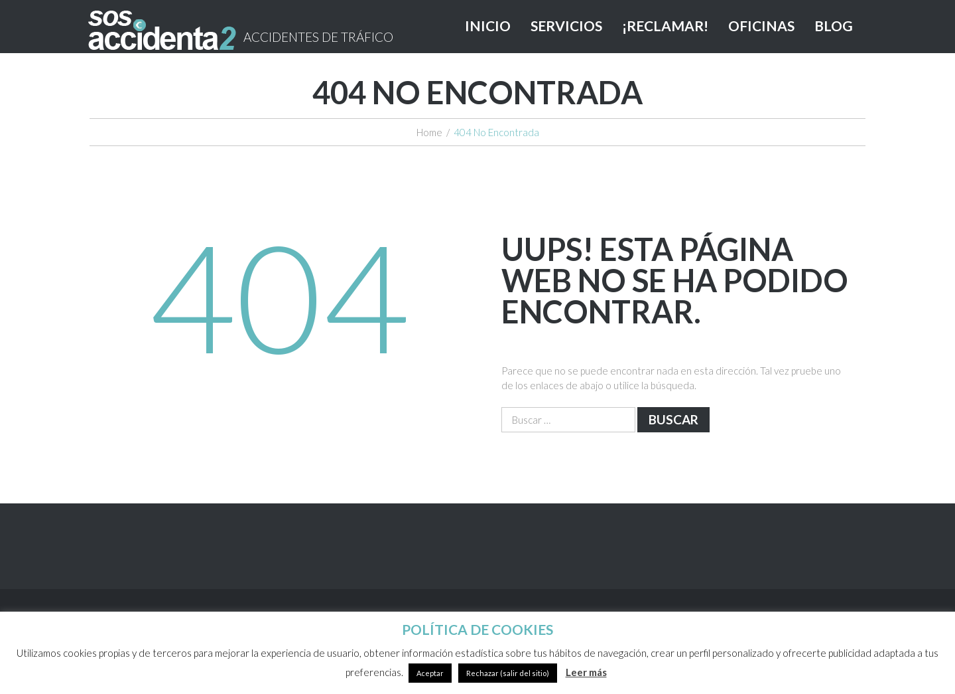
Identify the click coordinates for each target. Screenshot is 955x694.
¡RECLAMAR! (665, 25)
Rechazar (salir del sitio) (507, 673)
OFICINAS (761, 25)
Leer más (586, 672)
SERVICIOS (566, 25)
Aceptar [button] (430, 673)
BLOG (833, 25)
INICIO (488, 25)
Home (429, 132)
